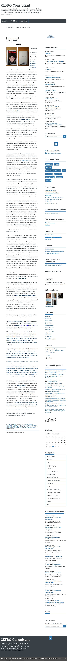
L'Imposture (58, 556)
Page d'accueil (18, 27)
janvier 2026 (48, 323)
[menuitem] (5, 21)
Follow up (48, 195)
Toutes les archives (50, 339)
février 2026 (48, 320)
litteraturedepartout (53, 391)
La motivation (50, 115)
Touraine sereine (52, 381)
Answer (48, 69)
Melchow (47, 383)
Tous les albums (49, 306)
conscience (59, 177)
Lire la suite (62, 284)
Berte (47, 537)
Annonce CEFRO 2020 (51, 203)
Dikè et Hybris (9, 27)
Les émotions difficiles (52, 107)
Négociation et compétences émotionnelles (54, 601)
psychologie (49, 164)
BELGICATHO (53, 372)
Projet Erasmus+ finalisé (52, 253)
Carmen (48, 517)
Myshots (47, 225)
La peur (11, 40)
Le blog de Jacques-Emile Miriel (55, 386)
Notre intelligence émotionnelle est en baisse (54, 124)
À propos (24, 21)
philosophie (57, 174)
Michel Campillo (50, 547)
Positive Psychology (50, 190)
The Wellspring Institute (52, 193)
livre (64, 170)
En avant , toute (57, 383)
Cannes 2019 (48, 239)
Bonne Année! (50, 84)
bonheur (48, 180)
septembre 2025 (49, 332)
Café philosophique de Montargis (55, 411)
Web (48, 504)
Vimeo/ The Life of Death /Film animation (53, 200)
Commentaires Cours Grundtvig (54, 197)
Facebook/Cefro (49, 234)
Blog (25, 424)
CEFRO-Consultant (15, 5)
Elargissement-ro (50, 223)
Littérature (9, 426)
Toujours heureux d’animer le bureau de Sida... (53, 404)
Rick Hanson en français (22, 426)
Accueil (4, 21)
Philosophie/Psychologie (53, 492)
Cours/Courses (51, 474)
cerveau (57, 164)
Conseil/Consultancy (32, 425)
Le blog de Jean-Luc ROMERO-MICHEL (55, 406)
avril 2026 (48, 316)
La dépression (26, 27)
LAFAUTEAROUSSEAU (51, 396)
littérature (49, 174)
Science (30, 426)
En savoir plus (8, 659)
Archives (14, 21)
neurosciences (13, 427)
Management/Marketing (54, 489)
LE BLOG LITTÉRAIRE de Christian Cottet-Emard (55, 400)
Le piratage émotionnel (53, 77)
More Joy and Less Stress (52, 213)
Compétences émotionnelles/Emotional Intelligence (19, 425)
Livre (14, 426)
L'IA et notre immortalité (53, 581)
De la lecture (56, 573)
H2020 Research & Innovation (53, 265)
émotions (21, 427)
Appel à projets (49, 249)
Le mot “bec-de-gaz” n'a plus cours (55, 380)
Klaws (50, 358)
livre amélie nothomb (29, 427)
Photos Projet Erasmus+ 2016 (53, 237)
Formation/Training (52, 477)
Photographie (49, 386)
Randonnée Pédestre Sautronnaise (54, 377)
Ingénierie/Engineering (53, 480)
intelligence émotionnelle (53, 170)
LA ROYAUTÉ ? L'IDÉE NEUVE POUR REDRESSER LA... (55, 394)
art (18, 427)
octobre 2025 (48, 329)
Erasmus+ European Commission (54, 251)
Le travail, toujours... (52, 99)
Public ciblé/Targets (52, 495)
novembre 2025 (49, 327)
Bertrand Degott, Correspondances (55, 389)
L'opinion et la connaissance (54, 61)
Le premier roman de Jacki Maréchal (55, 398)
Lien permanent (11, 424)
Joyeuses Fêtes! (50, 91)
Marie (47, 565)
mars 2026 (48, 318)
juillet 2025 (48, 336)
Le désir (48, 53)
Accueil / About (51, 456)
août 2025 (48, 334)
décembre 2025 (49, 325)
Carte (47, 612)
